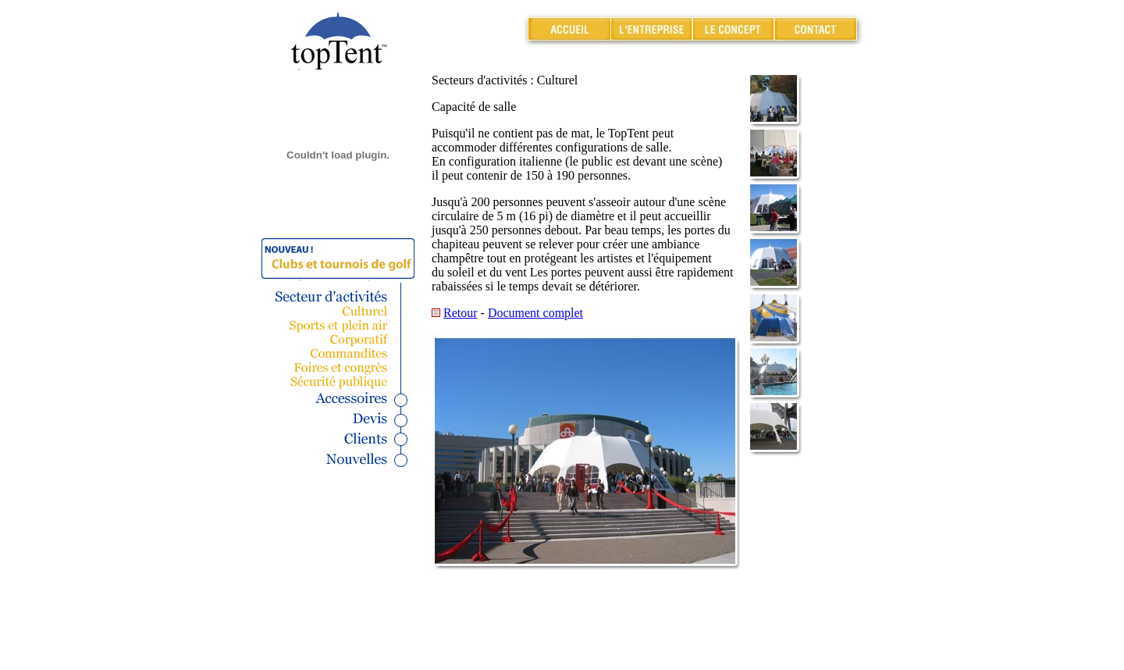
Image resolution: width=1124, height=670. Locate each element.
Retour (460, 312)
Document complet (535, 312)
